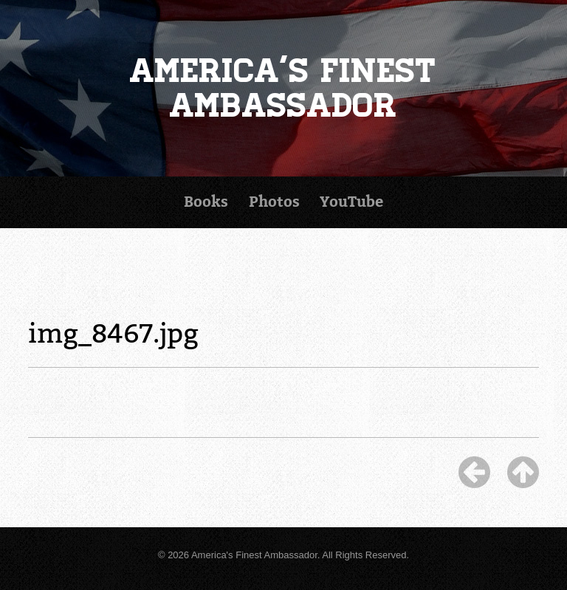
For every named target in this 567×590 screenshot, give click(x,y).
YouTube (351, 202)
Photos (274, 202)
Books (206, 202)
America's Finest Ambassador (283, 88)
